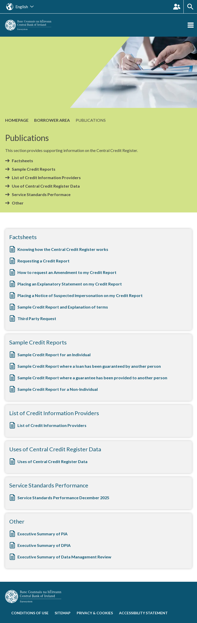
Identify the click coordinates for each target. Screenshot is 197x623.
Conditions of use (29, 613)
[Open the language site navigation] (20, 6)
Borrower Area (52, 120)
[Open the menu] (190, 25)
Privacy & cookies (95, 613)
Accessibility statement (143, 613)
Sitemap (63, 613)
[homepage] (28, 24)
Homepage (16, 120)
